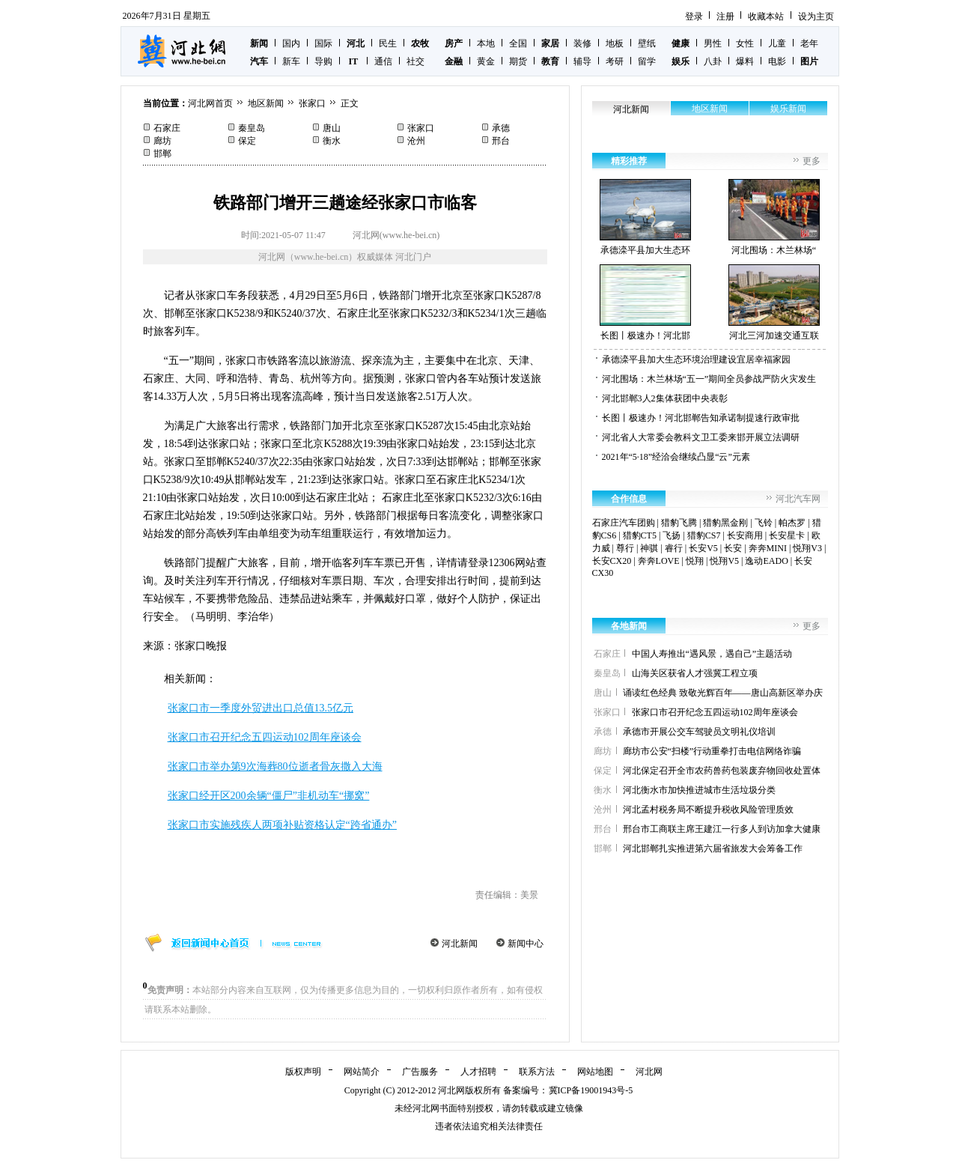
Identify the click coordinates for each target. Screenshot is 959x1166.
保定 (247, 141)
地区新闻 (266, 103)
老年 (809, 43)
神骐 (649, 548)
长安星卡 (787, 535)
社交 (415, 61)
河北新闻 (460, 943)
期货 (518, 61)
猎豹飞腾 (679, 522)
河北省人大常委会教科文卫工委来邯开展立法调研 (701, 437)
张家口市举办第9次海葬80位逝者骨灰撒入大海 (275, 766)
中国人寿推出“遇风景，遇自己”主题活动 (712, 654)
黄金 (486, 61)
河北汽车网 (798, 499)
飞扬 (672, 535)
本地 (486, 43)
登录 (694, 16)
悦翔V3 (807, 548)
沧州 (416, 141)
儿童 (777, 43)
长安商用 (745, 535)
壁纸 (647, 43)
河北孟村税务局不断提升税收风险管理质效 (708, 809)
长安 (733, 548)
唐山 (332, 128)
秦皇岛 (251, 128)
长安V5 (703, 548)
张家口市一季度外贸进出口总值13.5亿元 (261, 708)
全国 (518, 43)
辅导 (582, 61)
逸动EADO (766, 561)
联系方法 (537, 1071)
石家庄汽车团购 (623, 522)
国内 (291, 43)
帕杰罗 (792, 522)
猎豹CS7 (704, 535)
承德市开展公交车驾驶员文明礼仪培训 (699, 731)
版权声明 (303, 1071)
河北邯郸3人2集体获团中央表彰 (665, 398)
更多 (812, 161)
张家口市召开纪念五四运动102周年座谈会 (265, 737)
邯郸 (162, 153)
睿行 (674, 548)
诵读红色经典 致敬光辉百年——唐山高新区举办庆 (723, 692)
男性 (713, 43)
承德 (501, 128)
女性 (745, 43)
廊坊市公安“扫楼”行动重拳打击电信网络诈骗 (712, 751)
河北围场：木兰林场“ (774, 217)
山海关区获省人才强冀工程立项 (695, 673)
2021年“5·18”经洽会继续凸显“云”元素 (676, 457)
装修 (582, 43)
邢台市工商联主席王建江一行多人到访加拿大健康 (722, 829)
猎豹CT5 (640, 535)
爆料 (745, 61)
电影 (777, 61)
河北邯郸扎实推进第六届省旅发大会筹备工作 (713, 848)
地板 (615, 43)
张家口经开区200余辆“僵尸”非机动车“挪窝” (269, 795)
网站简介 (362, 1071)
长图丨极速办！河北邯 (645, 302)
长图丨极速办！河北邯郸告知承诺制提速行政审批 (701, 418)
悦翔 (695, 561)
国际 (323, 43)
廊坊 (162, 141)
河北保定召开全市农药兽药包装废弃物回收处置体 (722, 770)
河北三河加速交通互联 (774, 302)
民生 (388, 43)
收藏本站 (766, 16)
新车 (291, 61)
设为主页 (816, 16)
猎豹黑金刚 (725, 522)
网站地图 (595, 1071)
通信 (383, 61)
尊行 (625, 548)
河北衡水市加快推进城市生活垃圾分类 (699, 790)
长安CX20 (612, 561)
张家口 (312, 103)
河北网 (649, 1071)
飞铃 (764, 522)
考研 (615, 61)
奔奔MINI (768, 548)
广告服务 (420, 1071)
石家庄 (166, 128)
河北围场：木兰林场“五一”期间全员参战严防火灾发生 (709, 379)
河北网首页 (210, 103)
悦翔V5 (724, 561)
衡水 (332, 141)
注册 (725, 16)
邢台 (501, 141)
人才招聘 (478, 1071)
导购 (323, 61)
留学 (647, 61)
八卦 (713, 61)
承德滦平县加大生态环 (645, 217)
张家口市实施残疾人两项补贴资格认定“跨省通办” (282, 825)
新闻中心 (526, 943)
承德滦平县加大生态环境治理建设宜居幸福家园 (696, 359)
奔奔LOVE (659, 561)
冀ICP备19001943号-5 (591, 1090)
